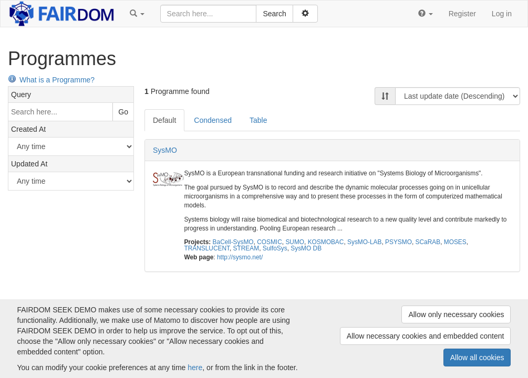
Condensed (213, 120)
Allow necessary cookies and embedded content (425, 336)
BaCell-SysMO (233, 242)
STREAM (246, 248)
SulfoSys (275, 248)
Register (462, 13)
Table (258, 120)
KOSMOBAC (326, 242)
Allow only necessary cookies (456, 314)
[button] (137, 14)
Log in (502, 13)
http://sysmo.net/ (240, 257)
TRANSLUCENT (207, 248)
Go (123, 112)
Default (164, 120)
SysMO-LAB (364, 242)
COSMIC (269, 242)
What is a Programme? (51, 80)
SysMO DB (306, 248)
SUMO (294, 242)
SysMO (165, 150)
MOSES (455, 242)
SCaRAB (428, 242)
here (195, 367)
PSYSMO (398, 242)
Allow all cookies (477, 357)
